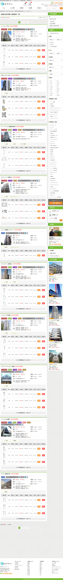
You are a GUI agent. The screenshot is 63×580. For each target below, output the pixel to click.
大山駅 (22, 38)
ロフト (51, 174)
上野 (40, 572)
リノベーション (53, 166)
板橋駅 (21, 191)
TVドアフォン (53, 164)
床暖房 (51, 176)
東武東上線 (18, 38)
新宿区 (28, 564)
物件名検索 (17, 569)
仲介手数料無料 (53, 46)
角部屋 (51, 149)
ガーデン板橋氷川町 (10, 473)
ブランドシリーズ (14, 333)
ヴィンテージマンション (55, 110)
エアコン (52, 127)
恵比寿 (41, 568)
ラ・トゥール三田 (52, 298)
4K (51, 91)
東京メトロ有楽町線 (19, 278)
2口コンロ (52, 157)
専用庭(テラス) (53, 137)
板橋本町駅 (23, 488)
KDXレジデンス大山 (10, 75)
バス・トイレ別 (53, 129)
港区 (28, 565)
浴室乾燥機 (52, 178)
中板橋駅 (22, 40)
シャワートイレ (53, 162)
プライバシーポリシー (19, 565)
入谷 (40, 574)
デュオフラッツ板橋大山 (11, 263)
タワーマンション (54, 114)
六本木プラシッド (52, 276)
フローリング (53, 125)
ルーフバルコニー (54, 139)
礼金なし (52, 44)
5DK (51, 95)
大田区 (28, 573)
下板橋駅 (22, 90)
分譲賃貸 (5, 247)
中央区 (28, 569)
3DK (51, 89)
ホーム (4, 8)
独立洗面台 (52, 160)
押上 (40, 573)
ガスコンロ (52, 143)
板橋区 (19, 36)
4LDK (51, 93)
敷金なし (52, 42)
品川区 (28, 568)
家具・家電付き (53, 145)
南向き (51, 153)
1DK (51, 82)
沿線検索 (21, 8)
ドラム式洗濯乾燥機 (54, 190)
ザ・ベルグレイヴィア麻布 (54, 320)
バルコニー (52, 141)
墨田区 (28, 570)
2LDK (51, 86)
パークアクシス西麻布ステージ (55, 342)
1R (51, 80)
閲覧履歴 (30, 4)
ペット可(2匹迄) (53, 170)
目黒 (40, 570)
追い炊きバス (53, 180)
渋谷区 (28, 572)
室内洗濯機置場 (53, 131)
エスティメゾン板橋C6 (10, 177)
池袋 (40, 566)
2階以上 (52, 133)
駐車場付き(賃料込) (54, 147)
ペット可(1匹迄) (53, 168)
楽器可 (51, 103)
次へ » (27, 22)
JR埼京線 (17, 191)
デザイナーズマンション (15, 196)
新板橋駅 (22, 433)
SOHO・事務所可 (54, 112)
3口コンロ (52, 195)
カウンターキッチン (54, 184)
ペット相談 (6, 93)
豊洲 (40, 569)
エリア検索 (12, 8)
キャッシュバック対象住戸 (55, 197)
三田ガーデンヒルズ (53, 364)
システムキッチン (54, 182)
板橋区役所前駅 (24, 39)
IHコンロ (52, 155)
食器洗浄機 (52, 192)
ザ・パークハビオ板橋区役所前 (12, 126)
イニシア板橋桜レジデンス (11, 229)
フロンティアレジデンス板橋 (12, 366)
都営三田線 (18, 39)
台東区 (28, 566)
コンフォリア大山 (9, 26)
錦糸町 (41, 564)
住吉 (40, 565)
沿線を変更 (52, 21)
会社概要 (30, 8)
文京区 (28, 574)
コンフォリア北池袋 (10, 315)
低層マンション (53, 116)
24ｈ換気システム (54, 135)
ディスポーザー (53, 188)
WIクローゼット (53, 172)
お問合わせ (39, 8)
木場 (40, 562)
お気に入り (25, 4)
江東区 (28, 562)
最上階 (51, 151)
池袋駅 (25, 278)
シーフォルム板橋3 (10, 419)
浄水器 (51, 186)
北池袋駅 (22, 328)
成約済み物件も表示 (54, 33)
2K (51, 84)
